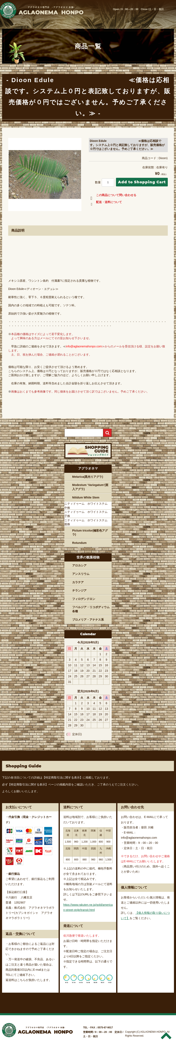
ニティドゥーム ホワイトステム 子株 (87, 514)
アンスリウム (80, 573)
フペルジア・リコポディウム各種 (91, 609)
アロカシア (79, 565)
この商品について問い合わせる (112, 196)
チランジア (79, 590)
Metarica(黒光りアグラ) (87, 476)
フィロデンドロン (83, 599)
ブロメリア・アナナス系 (88, 619)
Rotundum (79, 542)
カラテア (78, 582)
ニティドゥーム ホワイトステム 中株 (87, 505)
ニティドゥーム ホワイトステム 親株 (87, 522)
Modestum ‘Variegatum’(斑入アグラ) (90, 487)
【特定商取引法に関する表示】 (62, 777)
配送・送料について (105, 203)
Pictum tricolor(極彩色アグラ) (90, 532)
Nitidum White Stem (85, 497)
